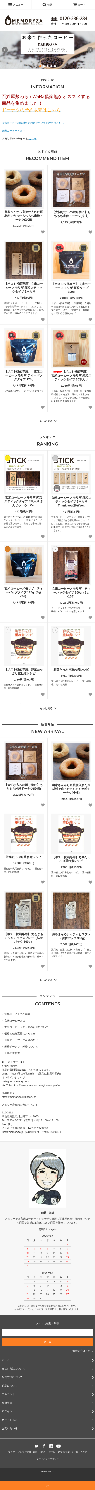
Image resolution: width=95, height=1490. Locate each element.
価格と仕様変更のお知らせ (19, 1033)
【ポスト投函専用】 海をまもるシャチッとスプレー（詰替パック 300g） (23, 938)
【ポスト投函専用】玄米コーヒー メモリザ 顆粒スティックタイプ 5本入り (23, 287)
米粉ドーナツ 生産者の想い (21, 1040)
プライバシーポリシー (48, 1459)
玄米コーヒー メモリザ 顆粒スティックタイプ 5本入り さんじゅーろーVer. (23, 501)
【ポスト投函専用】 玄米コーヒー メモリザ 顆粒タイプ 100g (71, 287)
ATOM (52, 1452)
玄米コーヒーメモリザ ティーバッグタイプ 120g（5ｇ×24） (23, 592)
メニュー (15, 5)
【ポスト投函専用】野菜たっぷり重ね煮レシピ (23, 671)
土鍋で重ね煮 (12, 1053)
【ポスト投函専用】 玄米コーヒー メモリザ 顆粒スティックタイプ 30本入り (71, 375)
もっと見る (48, 421)
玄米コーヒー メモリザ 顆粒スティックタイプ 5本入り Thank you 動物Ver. (71, 501)
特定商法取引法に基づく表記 (72, 1452)
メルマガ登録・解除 (28, 1452)
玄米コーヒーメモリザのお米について (26, 1027)
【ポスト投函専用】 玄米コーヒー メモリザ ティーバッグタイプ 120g (23, 375)
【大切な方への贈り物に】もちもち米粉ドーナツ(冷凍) (71, 214)
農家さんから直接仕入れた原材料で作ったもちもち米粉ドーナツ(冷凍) (23, 215)
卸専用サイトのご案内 (17, 1014)
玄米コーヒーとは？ (13, 130)
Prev (5, 50)
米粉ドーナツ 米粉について (21, 1046)
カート (79, 4)
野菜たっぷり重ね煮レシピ (71, 669)
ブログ (11, 1452)
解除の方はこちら (82, 1350)
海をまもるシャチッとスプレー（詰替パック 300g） (71, 936)
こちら (33, 138)
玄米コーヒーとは (14, 1020)
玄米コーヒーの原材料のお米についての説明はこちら (33, 122)
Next (90, 50)
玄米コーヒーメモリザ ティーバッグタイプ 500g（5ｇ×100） (71, 592)
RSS (42, 1452)
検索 (47, 5)
